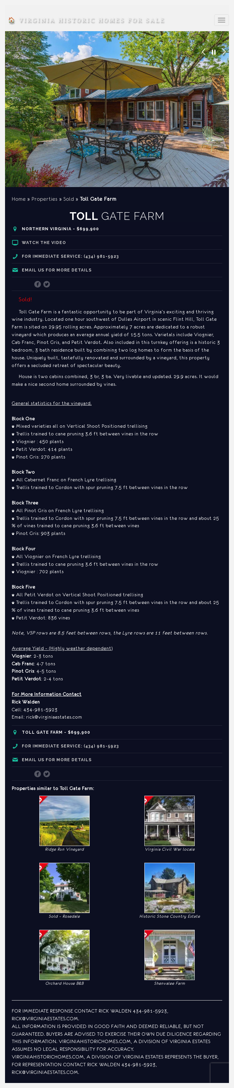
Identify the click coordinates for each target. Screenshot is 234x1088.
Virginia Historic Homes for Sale (86, 20)
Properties (45, 199)
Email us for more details (57, 270)
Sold (68, 199)
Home (19, 199)
